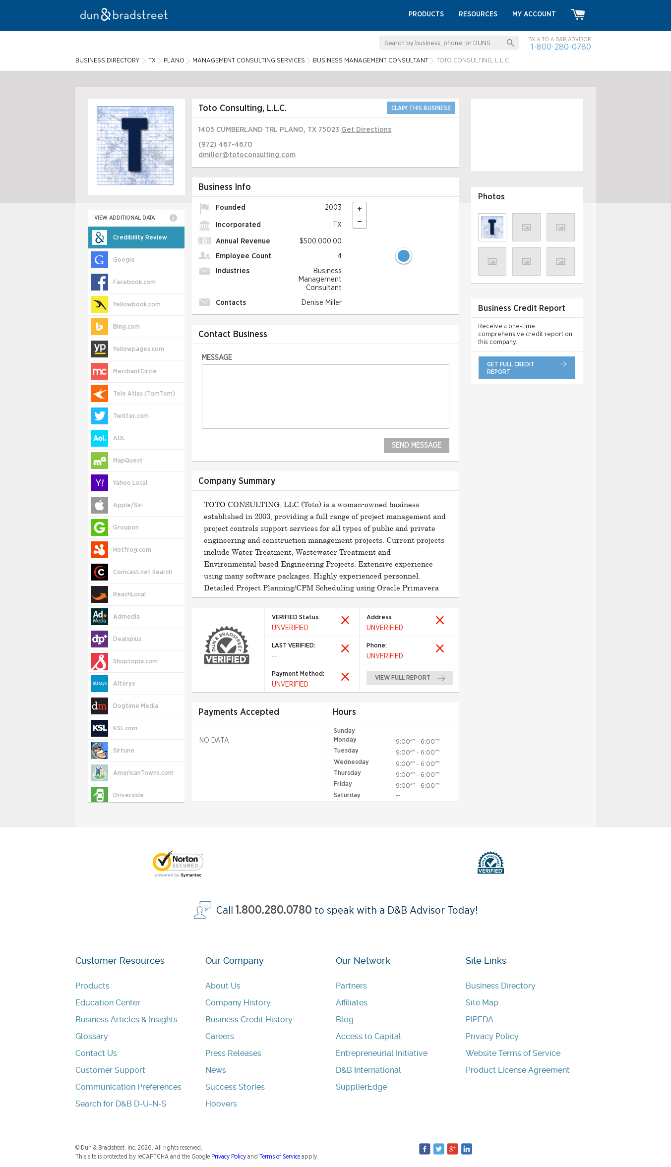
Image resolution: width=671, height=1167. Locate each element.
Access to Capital (368, 1036)
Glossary (91, 1036)
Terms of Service (279, 1157)
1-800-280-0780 (561, 47)
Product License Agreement (518, 1070)
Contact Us (96, 1053)
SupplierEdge (361, 1087)
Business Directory (501, 986)
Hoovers (221, 1104)
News (215, 1070)
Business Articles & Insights (126, 1019)
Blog (345, 1019)
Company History (238, 1002)
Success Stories (235, 1087)
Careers (219, 1036)
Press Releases (233, 1053)
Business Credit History (249, 1019)
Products (92, 986)
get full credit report (511, 368)
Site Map (482, 1002)
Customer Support (110, 1070)
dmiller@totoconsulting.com (247, 155)
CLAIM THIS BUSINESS (421, 108)
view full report (403, 678)
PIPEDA (479, 1019)
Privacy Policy (492, 1036)
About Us (223, 986)
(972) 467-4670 (225, 144)
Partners (351, 986)
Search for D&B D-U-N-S (121, 1104)
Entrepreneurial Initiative (381, 1053)
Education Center (107, 1002)
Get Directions (366, 129)
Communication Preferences (128, 1087)
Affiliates (351, 1002)
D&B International (368, 1070)
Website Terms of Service (513, 1053)
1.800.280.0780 (274, 910)
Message (217, 357)
